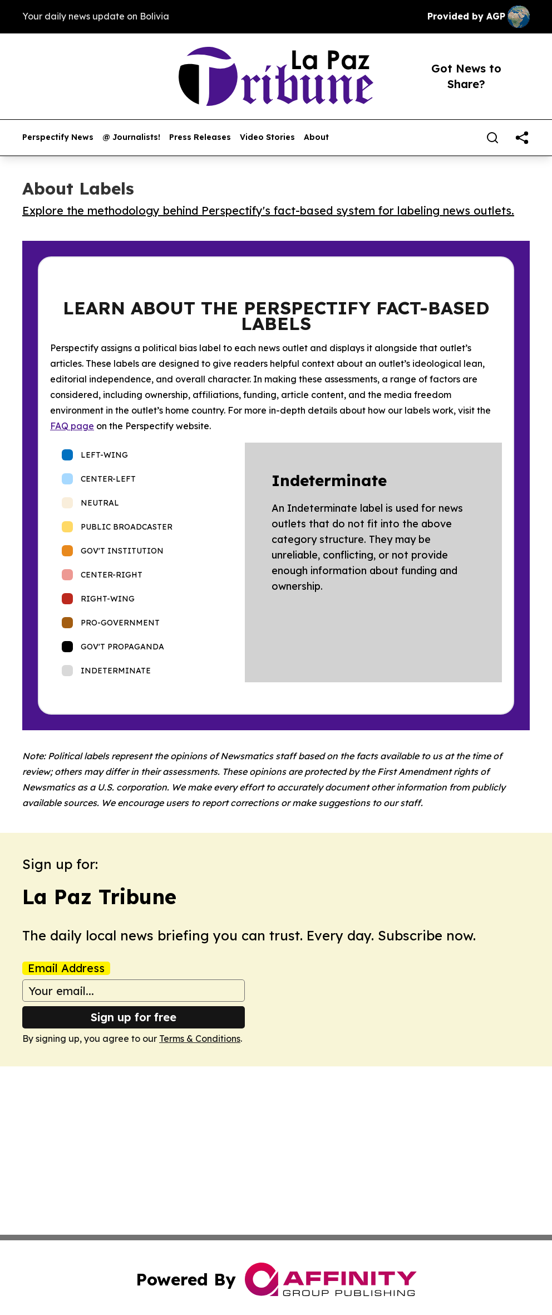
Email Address (66, 968)
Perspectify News (57, 137)
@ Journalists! (131, 137)
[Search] (492, 138)
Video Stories (267, 137)
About (316, 137)
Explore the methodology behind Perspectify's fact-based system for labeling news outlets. (268, 210)
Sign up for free (133, 1017)
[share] (522, 137)
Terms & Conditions (199, 1038)
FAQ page (72, 425)
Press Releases (200, 137)
